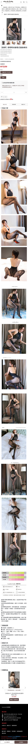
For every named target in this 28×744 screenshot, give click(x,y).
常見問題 (14, 731)
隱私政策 (4, 733)
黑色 (3, 77)
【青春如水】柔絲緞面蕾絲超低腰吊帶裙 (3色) (14, 694)
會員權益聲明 (19, 731)
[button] (24, 29)
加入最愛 (4, 97)
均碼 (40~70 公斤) (6, 72)
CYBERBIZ (14, 738)
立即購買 (21, 742)
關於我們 (4, 731)
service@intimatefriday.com (10, 716)
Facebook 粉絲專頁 (6, 707)
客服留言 (9, 731)
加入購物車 (7, 742)
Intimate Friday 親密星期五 (14, 736)
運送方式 (9, 725)
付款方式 (4, 725)
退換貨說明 (14, 725)
